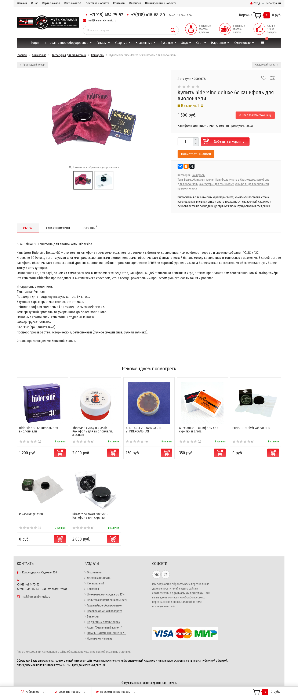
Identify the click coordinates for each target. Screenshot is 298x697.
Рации (35, 43)
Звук (184, 43)
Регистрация (273, 3)
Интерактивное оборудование (66, 43)
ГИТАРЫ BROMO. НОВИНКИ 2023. (106, 633)
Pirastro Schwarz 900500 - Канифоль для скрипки (90, 516)
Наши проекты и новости (160, 3)
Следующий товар (266, 64)
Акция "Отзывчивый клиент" (104, 627)
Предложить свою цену (255, 115)
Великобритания (194, 179)
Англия (210, 179)
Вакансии (135, 3)
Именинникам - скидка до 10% (106, 594)
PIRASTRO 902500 (31, 514)
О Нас (34, 3)
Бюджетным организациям (103, 622)
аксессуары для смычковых (216, 184)
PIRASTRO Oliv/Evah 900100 (251, 428)
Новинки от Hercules (99, 638)
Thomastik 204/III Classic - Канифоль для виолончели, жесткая (92, 431)
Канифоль (198, 175)
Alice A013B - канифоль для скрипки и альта (198, 429)
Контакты (119, 3)
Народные (218, 43)
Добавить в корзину (229, 141)
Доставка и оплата (97, 3)
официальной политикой (187, 593)
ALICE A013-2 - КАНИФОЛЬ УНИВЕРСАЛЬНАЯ (143, 429)
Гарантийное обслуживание (104, 605)
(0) (30, 441)
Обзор (27, 228)
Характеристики (58, 228)
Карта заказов (51, 3)
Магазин (22, 3)
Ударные (121, 43)
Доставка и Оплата (98, 578)
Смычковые (242, 43)
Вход (255, 3)
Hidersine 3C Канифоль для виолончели (38, 429)
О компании (94, 572)
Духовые (167, 43)
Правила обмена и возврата (104, 611)
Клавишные (144, 43)
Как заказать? (72, 3)
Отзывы (90, 227)
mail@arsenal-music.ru (102, 20)
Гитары (101, 43)
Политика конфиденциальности (107, 600)
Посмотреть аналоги (196, 154)
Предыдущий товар (32, 64)
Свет (199, 43)
